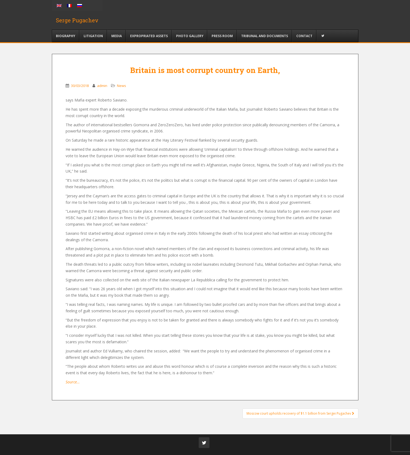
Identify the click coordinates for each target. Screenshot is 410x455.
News (121, 85)
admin (102, 85)
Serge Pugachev (77, 20)
